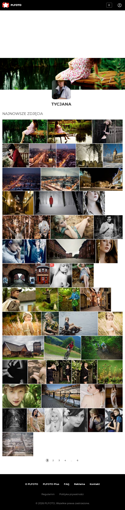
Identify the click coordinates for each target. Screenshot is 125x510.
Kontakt (95, 484)
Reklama (79, 484)
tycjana (61, 104)
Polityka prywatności (71, 494)
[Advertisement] (62, 34)
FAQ (66, 484)
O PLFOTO (31, 484)
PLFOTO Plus (51, 484)
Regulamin (48, 494)
